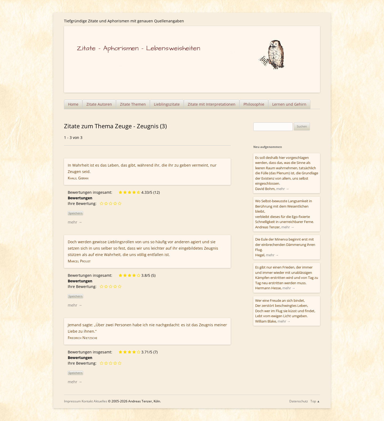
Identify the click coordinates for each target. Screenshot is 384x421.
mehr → (75, 222)
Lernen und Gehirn (289, 104)
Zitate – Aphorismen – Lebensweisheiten (138, 48)
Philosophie (253, 104)
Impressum (72, 401)
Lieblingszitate (167, 104)
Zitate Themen (133, 104)
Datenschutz (298, 401)
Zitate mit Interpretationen (211, 104)
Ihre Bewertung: (83, 203)
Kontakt (87, 401)
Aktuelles (100, 401)
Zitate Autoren (99, 104)
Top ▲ (315, 401)
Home (73, 104)
